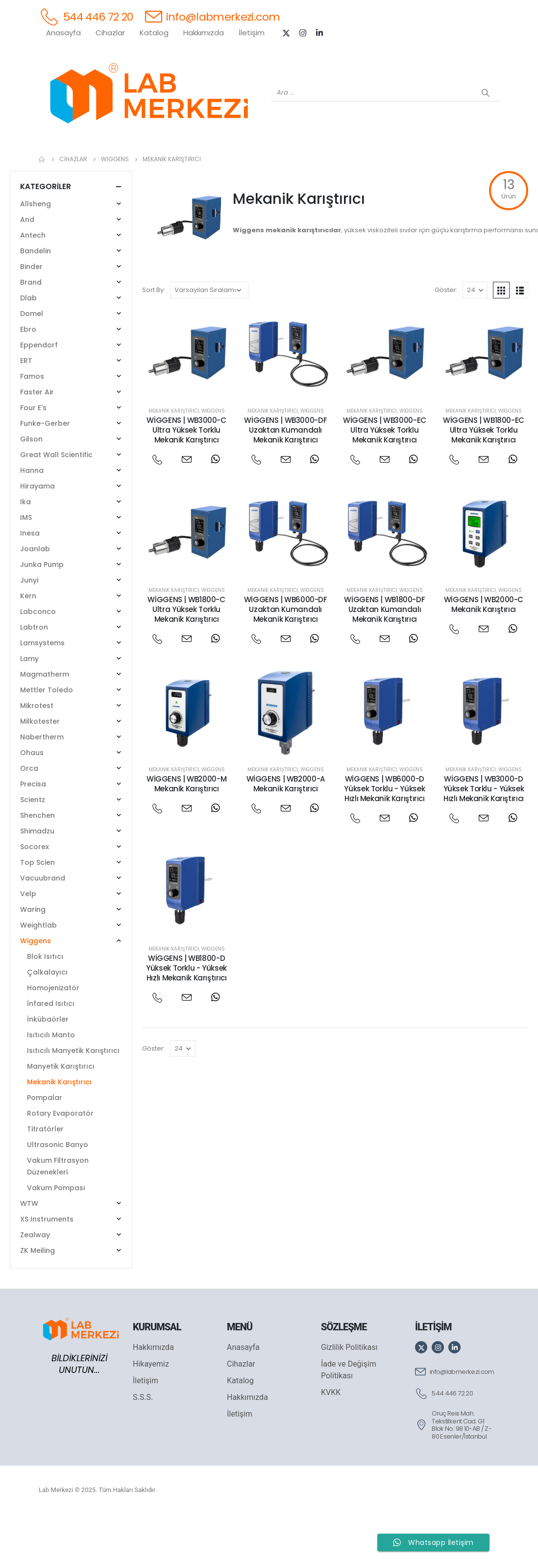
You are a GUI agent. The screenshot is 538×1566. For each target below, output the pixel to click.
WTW (29, 1254)
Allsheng (35, 255)
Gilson (31, 490)
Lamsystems (42, 694)
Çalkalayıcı (47, 1023)
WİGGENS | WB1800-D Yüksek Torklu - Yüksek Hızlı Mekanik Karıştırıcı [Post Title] (186, 1019)
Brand (31, 333)
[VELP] (406, 162)
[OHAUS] (132, 162)
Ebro (28, 380)
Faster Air (37, 443)
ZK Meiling (37, 1301)
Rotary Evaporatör (60, 1164)
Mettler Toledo (46, 741)
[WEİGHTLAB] (92, 162)
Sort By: (153, 340)
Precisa (33, 835)
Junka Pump (42, 615)
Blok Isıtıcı (45, 1007)
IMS (26, 568)
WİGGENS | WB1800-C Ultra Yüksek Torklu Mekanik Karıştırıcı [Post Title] (186, 660)
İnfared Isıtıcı (50, 1054)
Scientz (32, 851)
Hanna (32, 521)
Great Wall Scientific (56, 506)
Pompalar (44, 1148)
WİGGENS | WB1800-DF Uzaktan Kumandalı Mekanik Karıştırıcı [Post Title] (384, 660)
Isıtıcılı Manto (51, 1086)
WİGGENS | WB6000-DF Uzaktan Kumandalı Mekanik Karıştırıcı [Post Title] (285, 660)
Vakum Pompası (56, 1239)
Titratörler (45, 1180)
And (27, 270)
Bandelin (35, 302)
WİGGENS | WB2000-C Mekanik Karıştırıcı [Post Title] (483, 655)
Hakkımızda (203, 32)
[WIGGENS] (249, 162)
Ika (25, 553)
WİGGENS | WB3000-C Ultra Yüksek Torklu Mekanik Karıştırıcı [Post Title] (186, 481)
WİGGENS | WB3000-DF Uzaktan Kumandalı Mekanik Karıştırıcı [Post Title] (285, 481)
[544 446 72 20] (86, 16)
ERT (26, 411)
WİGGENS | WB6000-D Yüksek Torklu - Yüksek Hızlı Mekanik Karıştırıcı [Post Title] (384, 840)
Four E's (33, 459)
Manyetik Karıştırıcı (61, 1117)
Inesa (30, 584)
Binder (31, 317)
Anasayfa (63, 32)
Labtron (34, 678)
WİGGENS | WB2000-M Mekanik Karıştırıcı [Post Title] (186, 835)
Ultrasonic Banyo (57, 1195)
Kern (28, 647)
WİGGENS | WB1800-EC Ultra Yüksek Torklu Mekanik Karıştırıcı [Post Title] (483, 481)
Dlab (28, 349)
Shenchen (37, 866)
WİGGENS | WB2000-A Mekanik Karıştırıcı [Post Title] (285, 835)
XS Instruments (46, 1270)
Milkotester (40, 772)
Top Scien (37, 913)
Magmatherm (44, 725)
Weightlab (38, 976)
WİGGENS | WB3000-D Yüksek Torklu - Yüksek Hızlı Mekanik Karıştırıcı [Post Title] (483, 840)
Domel (31, 364)
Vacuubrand (42, 929)
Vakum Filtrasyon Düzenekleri (58, 1217)
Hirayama (37, 537)
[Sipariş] (209, 341)
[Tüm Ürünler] (53, 162)
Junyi (29, 631)
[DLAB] (327, 162)
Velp (28, 945)
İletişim (252, 32)
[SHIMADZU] (171, 162)
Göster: (446, 340)
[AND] (288, 162)
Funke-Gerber (45, 474)
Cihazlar (110, 32)
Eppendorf (39, 396)
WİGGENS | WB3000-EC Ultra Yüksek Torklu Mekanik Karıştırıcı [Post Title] (384, 481)
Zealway (35, 1286)
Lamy (29, 709)
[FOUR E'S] (367, 162)
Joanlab (35, 600)
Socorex (34, 898)
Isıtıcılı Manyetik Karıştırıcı (73, 1101)
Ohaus (32, 803)
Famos (32, 427)
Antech (33, 286)
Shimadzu (37, 882)
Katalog (154, 32)
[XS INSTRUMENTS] (210, 162)
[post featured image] (186, 403)
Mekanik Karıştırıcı (173, 461)
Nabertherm (42, 788)
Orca (29, 819)
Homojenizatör (53, 1039)
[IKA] (484, 162)
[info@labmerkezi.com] (212, 16)
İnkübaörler (48, 1070)
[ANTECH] (445, 162)
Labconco (38, 662)
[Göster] (475, 341)
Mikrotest (36, 756)
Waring (33, 960)
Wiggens (213, 461)
